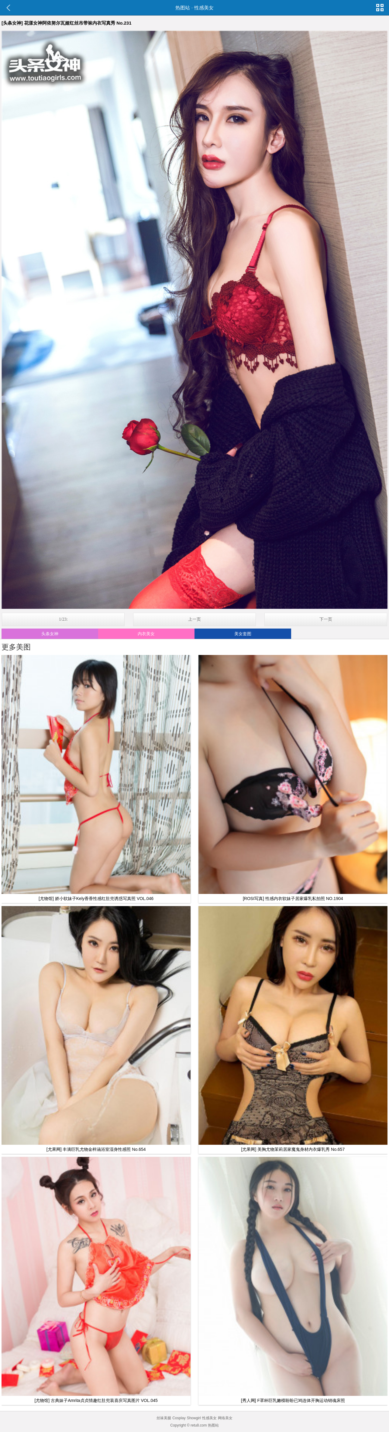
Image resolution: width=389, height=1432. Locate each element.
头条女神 (49, 633)
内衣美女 (146, 633)
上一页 (194, 619)
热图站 (182, 7)
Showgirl (194, 1418)
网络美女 (225, 1418)
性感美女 (204, 7)
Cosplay (178, 1418)
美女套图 (242, 633)
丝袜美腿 (164, 1418)
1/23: (63, 619)
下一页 (325, 619)
